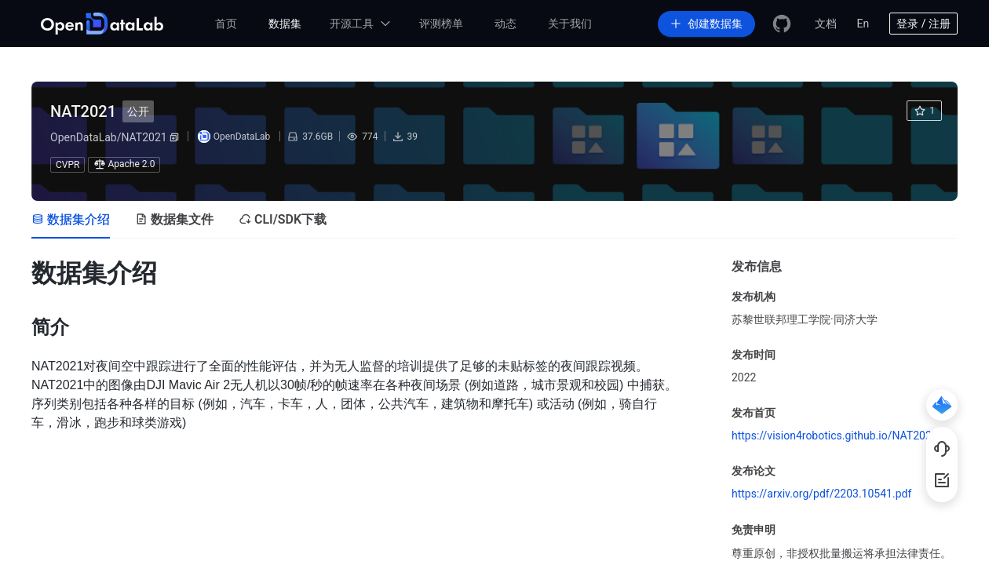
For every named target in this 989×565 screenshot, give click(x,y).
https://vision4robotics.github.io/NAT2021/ (837, 435)
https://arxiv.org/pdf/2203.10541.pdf (821, 493)
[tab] (70, 219)
